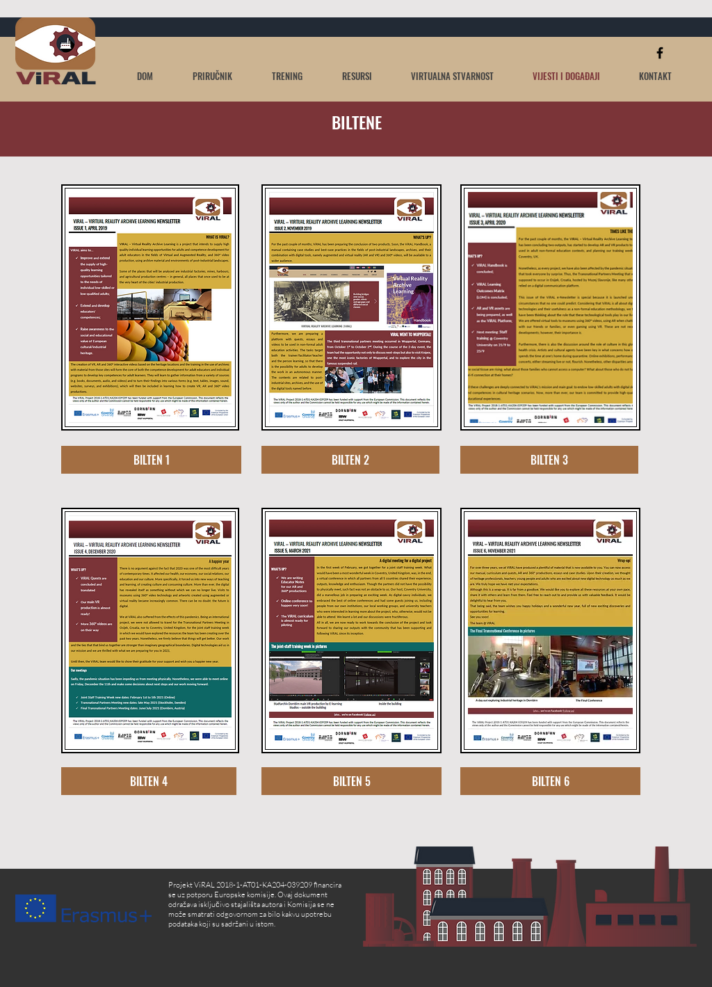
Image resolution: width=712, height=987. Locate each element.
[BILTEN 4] (148, 781)
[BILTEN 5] (351, 781)
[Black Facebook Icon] (660, 53)
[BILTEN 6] (550, 781)
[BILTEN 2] (350, 460)
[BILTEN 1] (151, 460)
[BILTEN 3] (549, 460)
